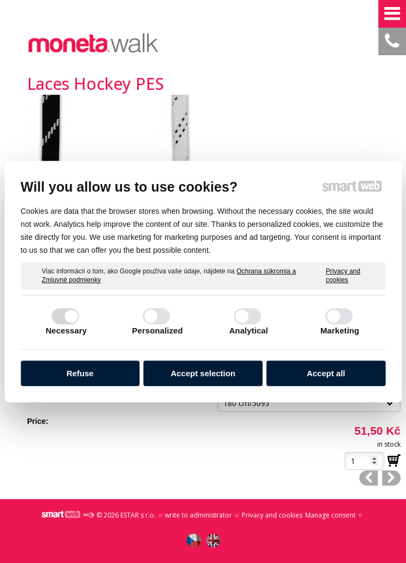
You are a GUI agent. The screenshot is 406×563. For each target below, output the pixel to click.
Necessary (66, 330)
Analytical (248, 330)
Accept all (326, 373)
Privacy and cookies (343, 275)
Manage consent (330, 515)
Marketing (339, 330)
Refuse (80, 373)
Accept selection (203, 373)
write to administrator (198, 515)
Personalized (157, 330)
